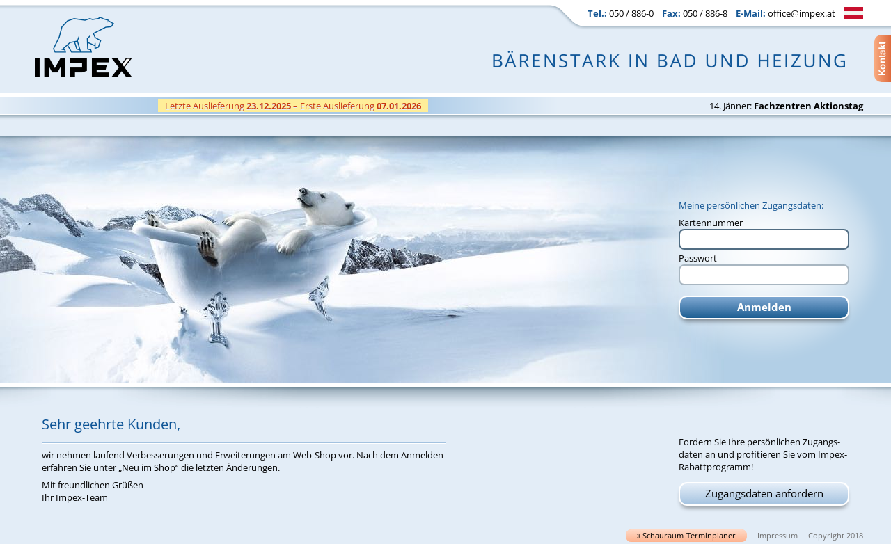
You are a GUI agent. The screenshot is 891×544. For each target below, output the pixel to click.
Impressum (777, 536)
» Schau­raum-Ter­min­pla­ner (686, 536)
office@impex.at (801, 13)
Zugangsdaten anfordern (764, 493)
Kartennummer (711, 222)
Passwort (698, 258)
